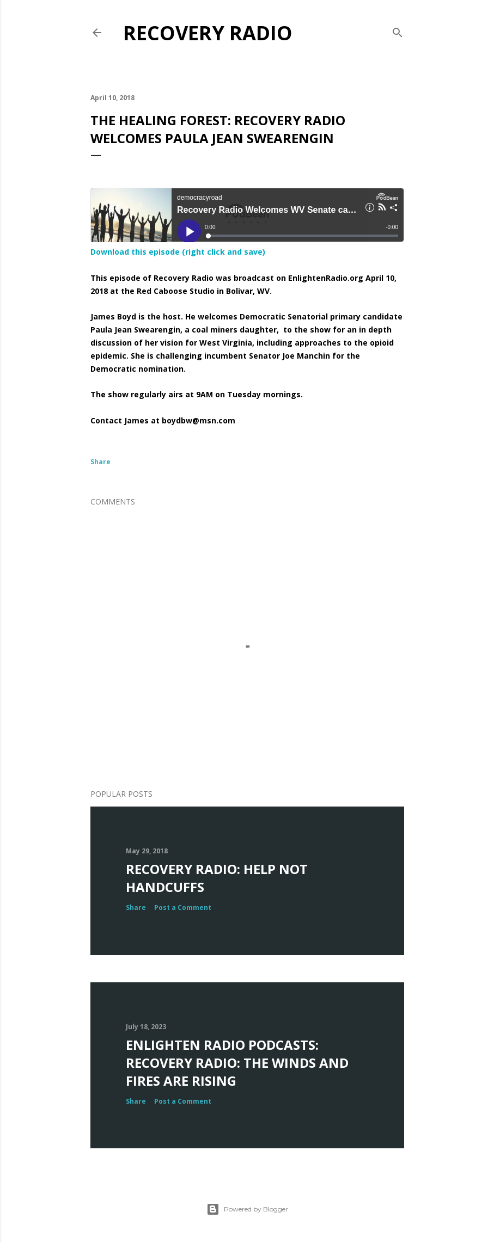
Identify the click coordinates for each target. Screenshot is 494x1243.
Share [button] (100, 461)
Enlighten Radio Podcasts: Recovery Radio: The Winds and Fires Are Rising (237, 1063)
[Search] (397, 30)
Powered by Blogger (247, 1209)
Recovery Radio (207, 33)
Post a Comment (182, 907)
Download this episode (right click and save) (177, 252)
